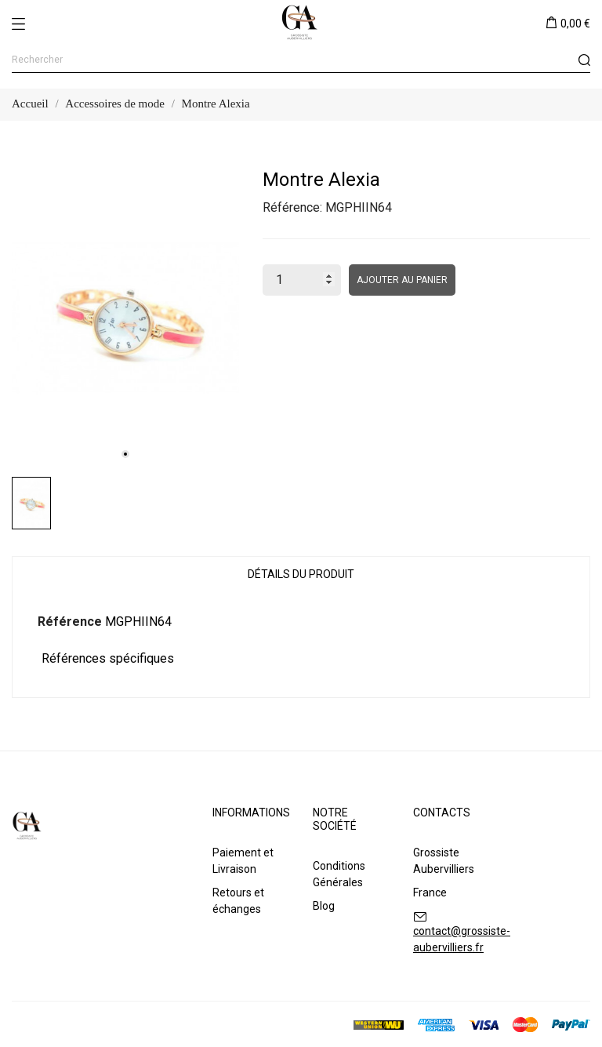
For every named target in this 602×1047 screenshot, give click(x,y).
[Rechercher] (301, 60)
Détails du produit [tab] (301, 574)
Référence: (292, 207)
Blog (324, 906)
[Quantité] (302, 280)
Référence (70, 621)
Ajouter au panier (402, 279)
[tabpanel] (125, 317)
